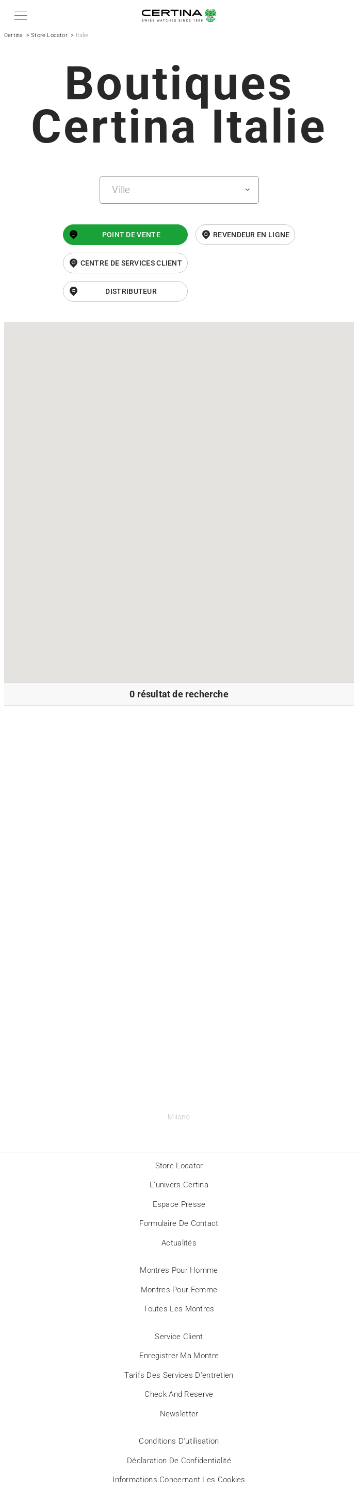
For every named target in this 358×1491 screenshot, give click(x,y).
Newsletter (179, 1413)
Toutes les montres (178, 1308)
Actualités (179, 1243)
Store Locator (49, 35)
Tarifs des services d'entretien (178, 1375)
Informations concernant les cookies (179, 1479)
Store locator (179, 1165)
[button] (18, 15)
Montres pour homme (179, 1270)
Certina (13, 35)
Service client (179, 1336)
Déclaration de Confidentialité (179, 1460)
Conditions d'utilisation (179, 1441)
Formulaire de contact (178, 1223)
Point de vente (131, 235)
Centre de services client (131, 263)
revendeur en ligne (251, 235)
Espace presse (179, 1204)
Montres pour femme (179, 1289)
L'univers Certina (179, 1184)
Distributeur (131, 291)
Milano (179, 1117)
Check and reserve (178, 1394)
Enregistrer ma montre (179, 1355)
